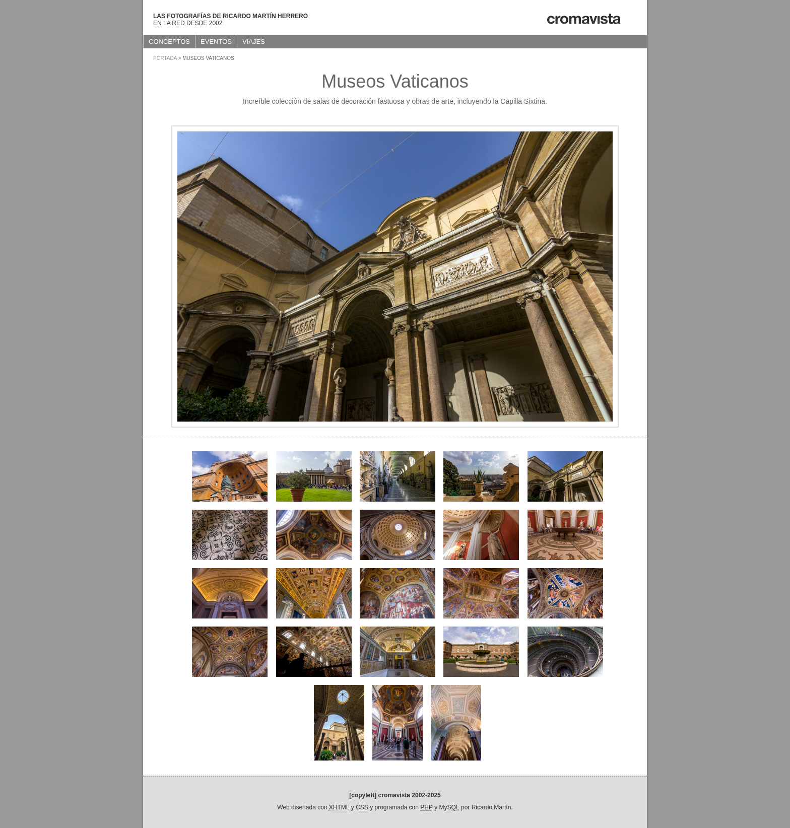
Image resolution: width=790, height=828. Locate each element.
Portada (165, 58)
